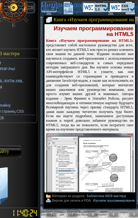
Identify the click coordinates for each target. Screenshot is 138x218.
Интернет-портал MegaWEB (62, 4)
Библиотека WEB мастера (106, 196)
